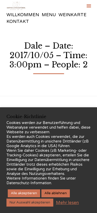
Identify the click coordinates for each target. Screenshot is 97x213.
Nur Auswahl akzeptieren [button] (30, 202)
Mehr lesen (67, 202)
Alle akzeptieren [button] (24, 193)
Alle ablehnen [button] (55, 193)
